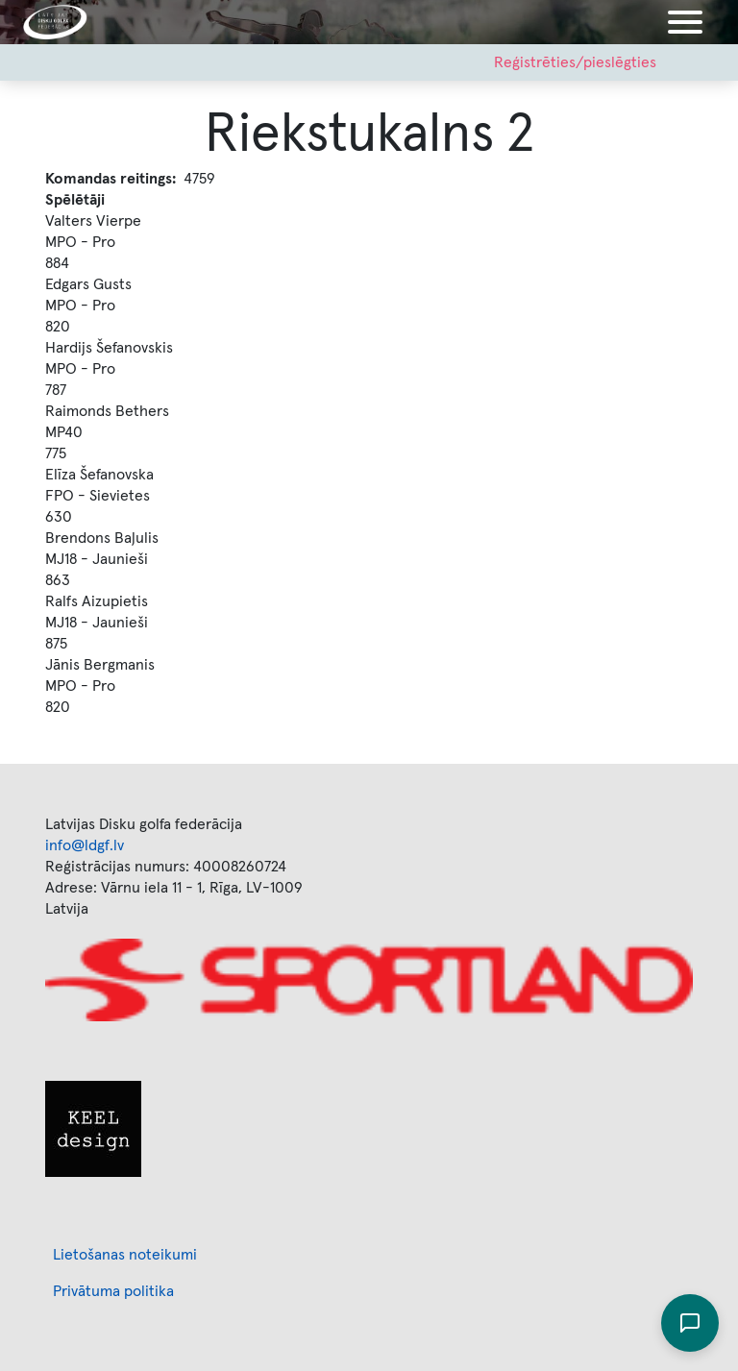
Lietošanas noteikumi (125, 1254)
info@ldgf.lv (84, 845)
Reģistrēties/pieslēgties (575, 62)
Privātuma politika (113, 1291)
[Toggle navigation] (685, 22)
